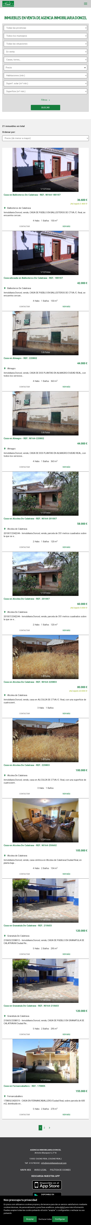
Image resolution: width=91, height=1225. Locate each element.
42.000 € (82, 283)
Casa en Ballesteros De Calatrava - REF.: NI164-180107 (32, 194)
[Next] (49, 1127)
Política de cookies (60, 1170)
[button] (17, 170)
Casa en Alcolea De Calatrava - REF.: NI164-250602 (30, 845)
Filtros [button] (45, 100)
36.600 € (82, 199)
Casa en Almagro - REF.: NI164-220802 (24, 438)
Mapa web (25, 1170)
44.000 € (82, 363)
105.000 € (81, 850)
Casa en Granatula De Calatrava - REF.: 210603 (28, 925)
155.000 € (81, 1091)
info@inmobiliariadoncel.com (53, 1163)
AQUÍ (62, 1207)
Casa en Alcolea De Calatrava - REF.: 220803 (27, 765)
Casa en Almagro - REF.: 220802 (20, 358)
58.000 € (82, 523)
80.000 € (82, 687)
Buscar (45, 107)
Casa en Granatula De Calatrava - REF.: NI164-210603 (31, 1005)
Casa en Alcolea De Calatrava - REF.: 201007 (27, 599)
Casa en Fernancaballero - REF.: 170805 (24, 1086)
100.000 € (81, 770)
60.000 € (82, 603)
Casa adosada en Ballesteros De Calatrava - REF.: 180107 (33, 278)
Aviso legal (40, 1170)
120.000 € (81, 930)
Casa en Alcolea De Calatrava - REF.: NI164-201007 (30, 518)
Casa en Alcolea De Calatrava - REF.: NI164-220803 (30, 682)
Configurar (60, 1219)
